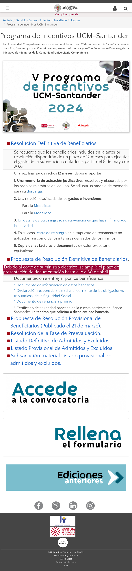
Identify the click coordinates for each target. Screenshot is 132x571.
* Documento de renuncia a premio (43, 301)
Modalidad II (44, 213)
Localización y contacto (66, 555)
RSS (66, 565)
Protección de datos (66, 562)
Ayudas (75, 20)
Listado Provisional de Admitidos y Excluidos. (62, 348)
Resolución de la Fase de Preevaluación (55, 333)
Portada (7, 20)
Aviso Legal (66, 559)
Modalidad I (43, 206)
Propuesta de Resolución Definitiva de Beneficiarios (69, 259)
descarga (34, 191)
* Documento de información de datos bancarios (54, 285)
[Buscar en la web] (126, 8)
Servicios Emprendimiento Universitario (41, 20)
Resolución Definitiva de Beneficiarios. (54, 143)
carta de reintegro (52, 233)
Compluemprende (66, 14)
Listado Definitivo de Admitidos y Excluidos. (61, 341)
